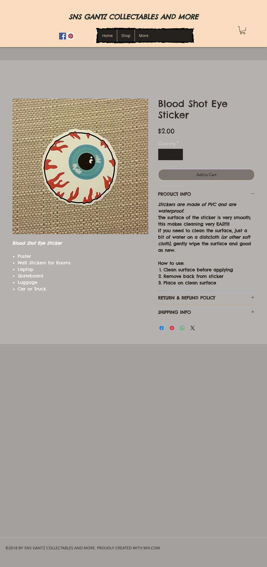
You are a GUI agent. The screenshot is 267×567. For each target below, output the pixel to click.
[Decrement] (163, 154)
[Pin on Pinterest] (172, 328)
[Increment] (178, 154)
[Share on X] (192, 328)
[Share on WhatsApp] (182, 328)
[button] (242, 30)
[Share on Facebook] (161, 328)
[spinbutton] (170, 154)
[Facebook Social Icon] (62, 36)
